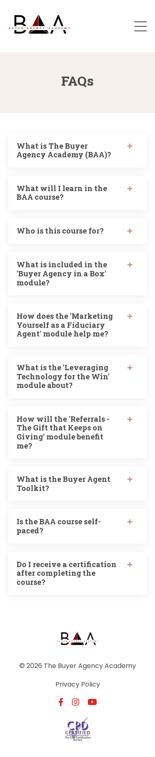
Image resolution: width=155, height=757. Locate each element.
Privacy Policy (77, 684)
